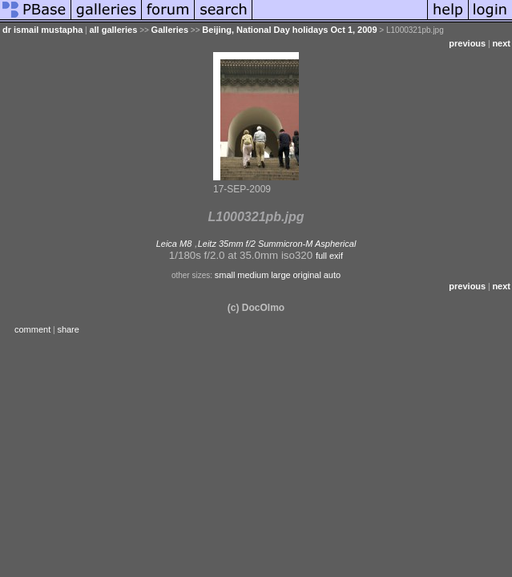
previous (467, 43)
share (68, 329)
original (306, 275)
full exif (329, 255)
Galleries (169, 29)
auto (332, 275)
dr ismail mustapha (42, 29)
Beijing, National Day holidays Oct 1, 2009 (289, 29)
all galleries (113, 29)
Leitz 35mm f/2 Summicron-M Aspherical (277, 243)
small (225, 275)
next (501, 43)
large (280, 275)
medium (252, 275)
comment (32, 329)
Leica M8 (174, 243)
